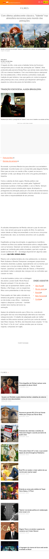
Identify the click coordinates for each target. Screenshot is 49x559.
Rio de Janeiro (40, 289)
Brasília (38, 292)
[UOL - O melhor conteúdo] (6, 2)
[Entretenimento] (14, 2)
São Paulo (39, 286)
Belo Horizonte (40, 296)
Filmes (24, 8)
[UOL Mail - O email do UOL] (39, 2)
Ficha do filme (8, 158)
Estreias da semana (10, 161)
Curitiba (38, 299)
